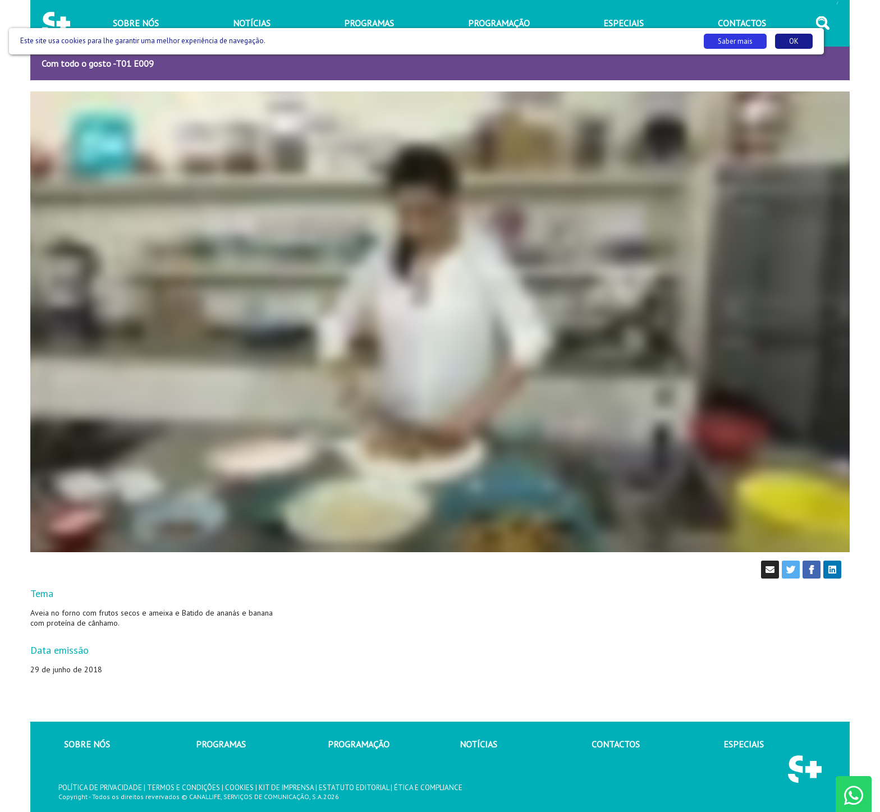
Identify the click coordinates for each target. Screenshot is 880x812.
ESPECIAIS (743, 744)
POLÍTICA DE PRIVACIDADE (100, 787)
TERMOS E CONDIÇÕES (183, 787)
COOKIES (239, 787)
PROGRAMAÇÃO (358, 744)
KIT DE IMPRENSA (286, 787)
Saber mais (735, 41)
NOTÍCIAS (478, 744)
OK (794, 41)
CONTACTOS (616, 744)
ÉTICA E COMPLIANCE (428, 787)
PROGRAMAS (221, 744)
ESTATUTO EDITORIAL (354, 787)
